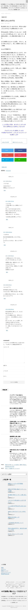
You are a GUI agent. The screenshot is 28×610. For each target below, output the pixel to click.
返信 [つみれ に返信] (5, 190)
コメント (6, 347)
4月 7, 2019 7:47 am (10, 201)
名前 (5, 365)
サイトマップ (10, 583)
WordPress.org (5, 574)
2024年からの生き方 (10, 582)
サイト (4, 376)
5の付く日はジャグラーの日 (15, 534)
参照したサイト (19, 587)
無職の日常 (4, 167)
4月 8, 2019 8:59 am (10, 309)
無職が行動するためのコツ (11, 584)
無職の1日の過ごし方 (13, 517)
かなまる (8, 170)
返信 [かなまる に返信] (7, 219)
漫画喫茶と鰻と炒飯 (15, 436)
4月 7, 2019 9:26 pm (10, 255)
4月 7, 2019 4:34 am (7, 181)
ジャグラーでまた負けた (16, 395)
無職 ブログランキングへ (18, 142)
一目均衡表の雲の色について (15, 522)
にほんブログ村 (5, 142)
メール (5, 370)
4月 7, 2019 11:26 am (7, 232)
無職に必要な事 (15, 586)
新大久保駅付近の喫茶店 (16, 408)
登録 (2, 567)
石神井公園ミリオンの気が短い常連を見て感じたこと (18, 422)
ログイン (3, 569)
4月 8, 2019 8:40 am (7, 284)
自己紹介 (12, 587)
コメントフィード (6, 572)
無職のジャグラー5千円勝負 (15, 483)
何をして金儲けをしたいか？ (12, 468)
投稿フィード (4, 570)
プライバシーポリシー (19, 583)
